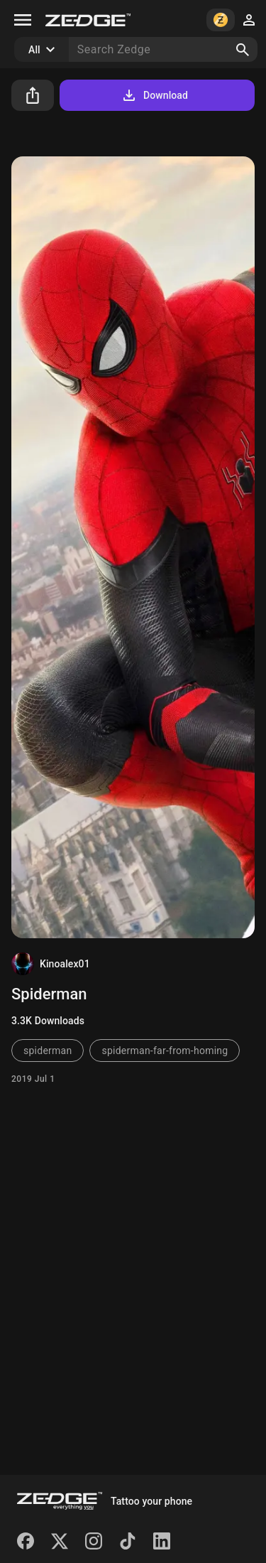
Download (154, 95)
